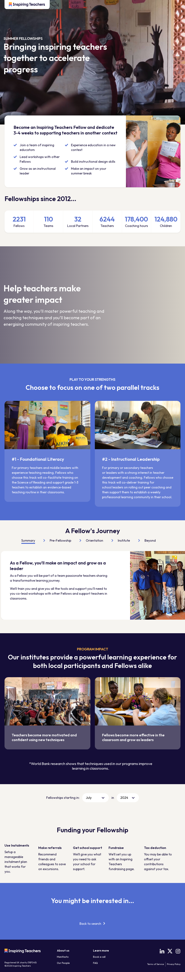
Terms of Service (155, 964)
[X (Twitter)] (170, 951)
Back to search (90, 924)
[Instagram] (177, 951)
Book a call (99, 956)
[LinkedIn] (162, 951)
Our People (63, 963)
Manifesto (63, 956)
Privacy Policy (173, 964)
